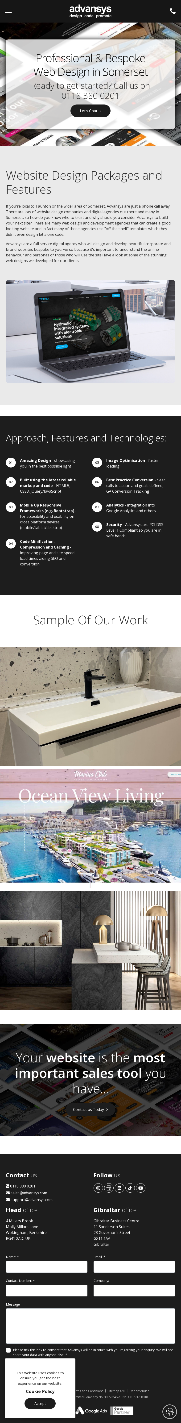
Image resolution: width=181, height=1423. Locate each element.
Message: (13, 1304)
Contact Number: (20, 1280)
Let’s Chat (88, 110)
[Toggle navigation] (8, 11)
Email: (99, 1257)
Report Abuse (139, 1391)
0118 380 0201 (91, 95)
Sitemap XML (116, 1391)
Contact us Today (88, 1109)
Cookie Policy (40, 1391)
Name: (12, 1257)
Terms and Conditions (87, 1391)
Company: (101, 1280)
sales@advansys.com (26, 1192)
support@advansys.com (29, 1199)
